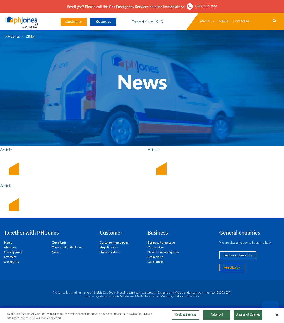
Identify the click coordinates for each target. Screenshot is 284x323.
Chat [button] (270, 309)
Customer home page (114, 242)
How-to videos (109, 252)
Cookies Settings (185, 317)
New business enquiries (163, 252)
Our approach (13, 252)
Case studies (156, 261)
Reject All (217, 317)
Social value (155, 257)
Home (8, 242)
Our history (11, 261)
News (223, 21)
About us (10, 247)
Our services (156, 247)
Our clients (59, 242)
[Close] (277, 317)
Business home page (161, 242)
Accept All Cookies (248, 317)
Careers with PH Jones (67, 247)
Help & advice (109, 247)
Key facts (10, 257)
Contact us (241, 21)
